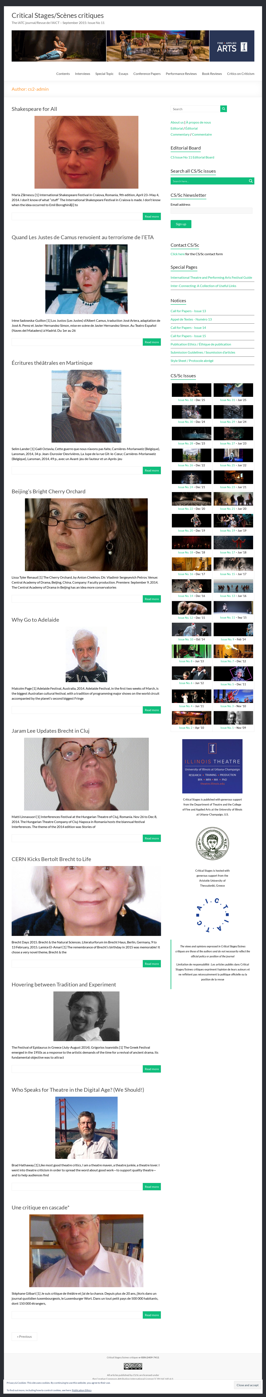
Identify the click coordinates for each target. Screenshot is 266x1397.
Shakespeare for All (34, 109)
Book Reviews (212, 74)
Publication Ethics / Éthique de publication (201, 344)
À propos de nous (198, 122)
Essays (123, 74)
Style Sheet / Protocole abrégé (192, 361)
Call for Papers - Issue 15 (188, 336)
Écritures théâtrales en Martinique (52, 363)
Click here (178, 254)
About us (177, 122)
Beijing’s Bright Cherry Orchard (49, 491)
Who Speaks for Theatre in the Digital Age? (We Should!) (78, 1089)
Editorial (177, 128)
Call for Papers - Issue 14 (188, 328)
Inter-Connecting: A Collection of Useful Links (203, 286)
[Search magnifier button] (250, 181)
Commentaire (202, 134)
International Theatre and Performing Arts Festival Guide (211, 278)
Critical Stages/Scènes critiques (63, 15)
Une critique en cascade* (40, 1207)
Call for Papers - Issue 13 (188, 311)
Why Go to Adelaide (35, 619)
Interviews (82, 74)
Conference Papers (147, 74)
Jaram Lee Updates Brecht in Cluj (51, 731)
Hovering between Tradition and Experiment (64, 984)
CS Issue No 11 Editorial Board (192, 157)
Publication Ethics (81, 1390)
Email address (180, 205)
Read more (152, 216)
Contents (63, 74)
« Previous (24, 1337)
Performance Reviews (181, 74)
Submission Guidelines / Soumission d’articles (203, 352)
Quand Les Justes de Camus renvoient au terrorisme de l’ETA (83, 237)
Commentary (180, 134)
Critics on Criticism (240, 74)
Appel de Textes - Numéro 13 (191, 319)
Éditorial (191, 128)
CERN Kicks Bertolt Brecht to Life (51, 859)
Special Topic (104, 74)
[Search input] (209, 181)
